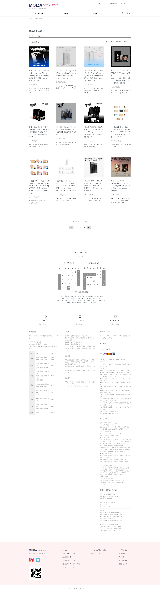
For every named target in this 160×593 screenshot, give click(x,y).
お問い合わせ (125, 564)
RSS (100, 553)
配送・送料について (79, 553)
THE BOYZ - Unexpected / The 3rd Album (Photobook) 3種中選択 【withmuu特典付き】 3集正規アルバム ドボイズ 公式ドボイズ (94, 75)
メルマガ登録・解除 (105, 550)
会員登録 (124, 553)
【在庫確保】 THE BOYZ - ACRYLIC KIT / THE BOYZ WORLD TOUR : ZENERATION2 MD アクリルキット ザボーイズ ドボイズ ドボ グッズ (66, 186)
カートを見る (125, 560)
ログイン (122, 3)
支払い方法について (79, 560)
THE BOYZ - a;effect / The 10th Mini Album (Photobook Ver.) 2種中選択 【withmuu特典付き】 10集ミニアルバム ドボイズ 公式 (39, 75)
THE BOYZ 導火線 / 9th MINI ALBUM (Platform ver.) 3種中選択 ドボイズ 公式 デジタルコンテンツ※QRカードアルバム (39, 132)
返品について (77, 557)
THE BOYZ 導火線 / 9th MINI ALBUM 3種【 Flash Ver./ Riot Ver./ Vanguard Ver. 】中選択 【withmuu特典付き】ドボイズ (93, 132)
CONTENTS (95, 14)
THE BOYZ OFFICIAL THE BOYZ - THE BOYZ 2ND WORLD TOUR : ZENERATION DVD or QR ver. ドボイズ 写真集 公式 (94, 186)
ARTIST (67, 14)
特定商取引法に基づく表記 (81, 564)
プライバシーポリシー (80, 567)
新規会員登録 (113, 3)
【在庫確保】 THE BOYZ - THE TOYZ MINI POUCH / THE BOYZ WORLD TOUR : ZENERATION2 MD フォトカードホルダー (121, 132)
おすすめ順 (109, 42)
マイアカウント (102, 3)
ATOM (106, 553)
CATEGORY (38, 14)
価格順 (118, 42)
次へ (87, 227)
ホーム (31, 19)
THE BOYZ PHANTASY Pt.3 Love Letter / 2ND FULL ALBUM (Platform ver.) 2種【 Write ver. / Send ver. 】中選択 (121, 186)
